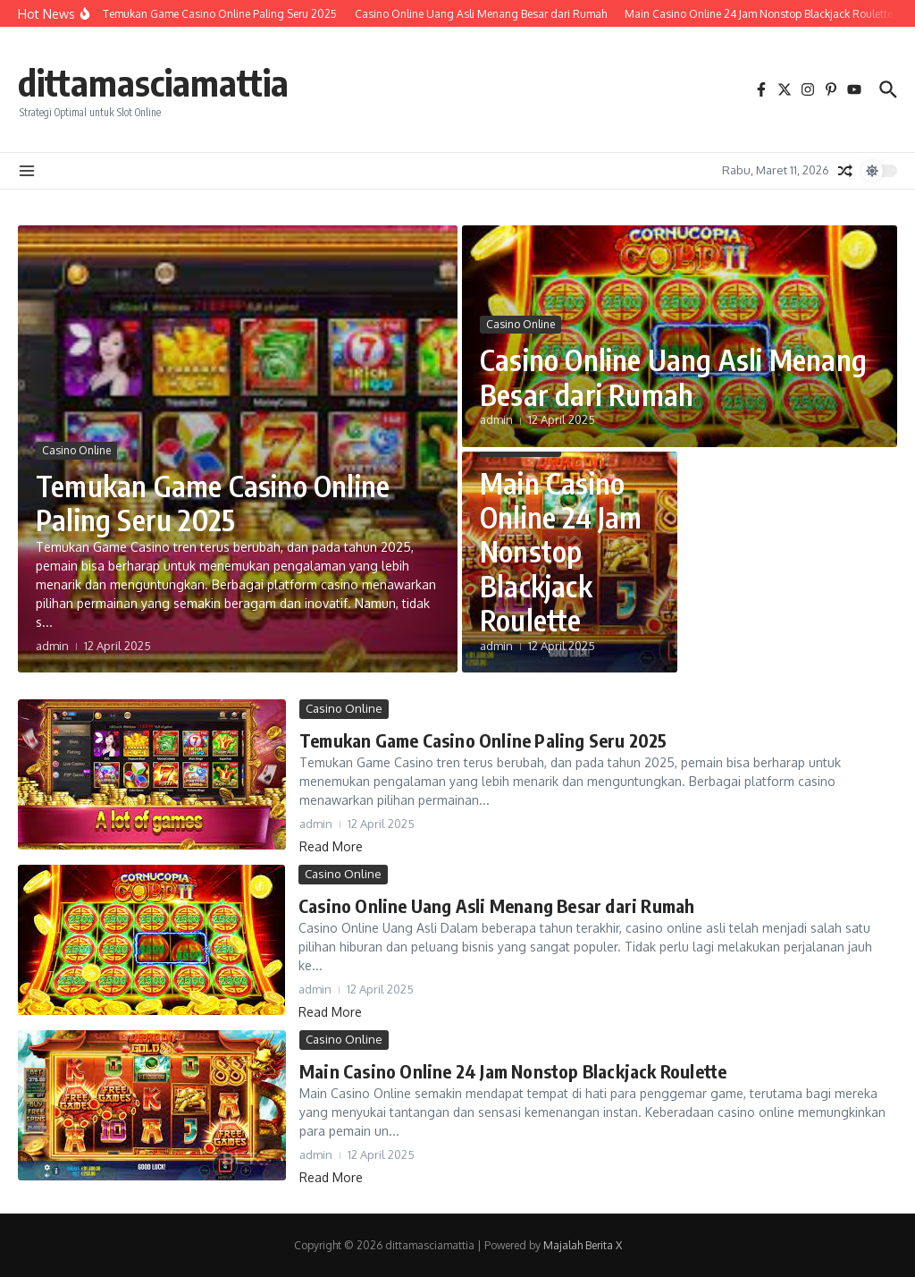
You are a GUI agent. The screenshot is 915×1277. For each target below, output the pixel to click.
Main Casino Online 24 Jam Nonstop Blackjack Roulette (561, 551)
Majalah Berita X (582, 1245)
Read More (331, 846)
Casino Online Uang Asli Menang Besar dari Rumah (673, 376)
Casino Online (76, 450)
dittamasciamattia (153, 82)
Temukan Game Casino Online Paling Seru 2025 (213, 502)
